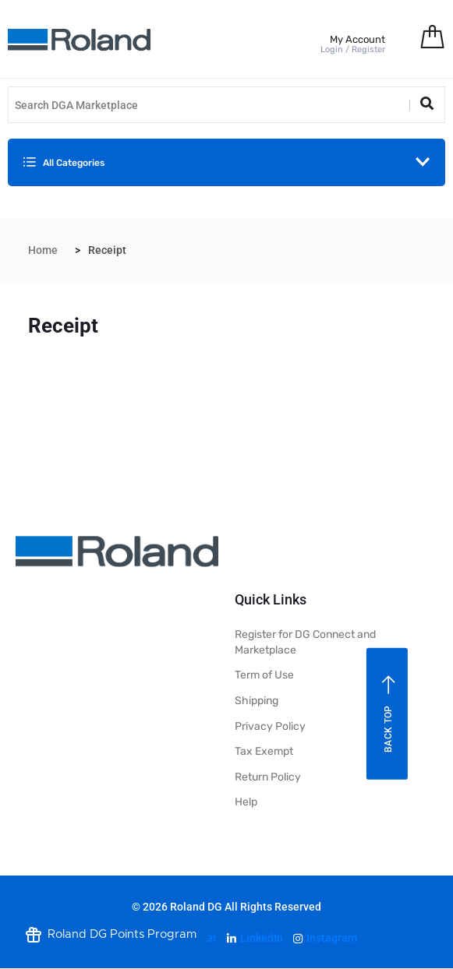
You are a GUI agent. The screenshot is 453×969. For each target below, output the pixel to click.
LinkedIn (255, 938)
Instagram (325, 938)
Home (43, 250)
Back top (388, 713)
